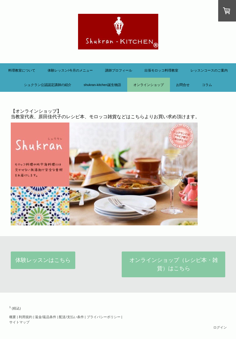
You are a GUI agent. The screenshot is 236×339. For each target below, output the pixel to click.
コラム (207, 85)
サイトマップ (19, 322)
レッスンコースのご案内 (209, 70)
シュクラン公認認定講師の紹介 (47, 85)
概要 (12, 317)
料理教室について (21, 70)
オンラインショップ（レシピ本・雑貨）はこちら (173, 264)
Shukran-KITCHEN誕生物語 (102, 85)
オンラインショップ (148, 85)
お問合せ (183, 85)
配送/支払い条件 (71, 317)
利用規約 (25, 317)
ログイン (220, 327)
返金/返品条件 (45, 317)
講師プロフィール (118, 70)
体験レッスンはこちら (43, 260)
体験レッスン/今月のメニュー (70, 70)
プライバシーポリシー (103, 317)
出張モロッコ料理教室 (161, 70)
